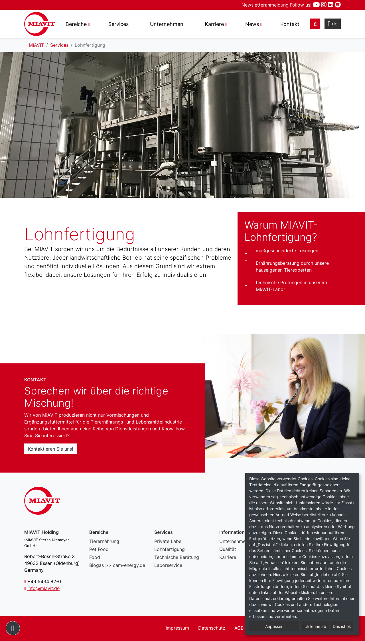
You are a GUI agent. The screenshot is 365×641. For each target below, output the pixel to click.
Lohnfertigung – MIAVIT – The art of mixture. (39, 24)
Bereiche (76, 24)
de (332, 24)
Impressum (177, 628)
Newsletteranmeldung (265, 5)
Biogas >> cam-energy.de (117, 565)
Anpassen (274, 626)
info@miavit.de (43, 588)
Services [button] (118, 24)
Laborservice (168, 565)
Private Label (168, 541)
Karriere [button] (214, 24)
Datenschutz (211, 628)
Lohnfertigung (169, 549)
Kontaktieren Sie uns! (50, 449)
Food (94, 557)
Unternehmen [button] (166, 24)
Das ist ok (342, 626)
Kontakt (289, 24)
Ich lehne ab (314, 626)
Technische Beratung (176, 557)
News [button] (252, 24)
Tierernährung (104, 541)
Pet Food (99, 549)
